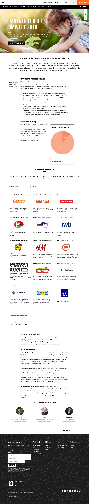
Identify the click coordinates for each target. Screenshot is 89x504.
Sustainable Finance (13, 84)
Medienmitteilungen (62, 445)
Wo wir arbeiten (14, 7)
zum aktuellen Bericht (18, 43)
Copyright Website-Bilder (12, 496)
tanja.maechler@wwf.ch (44, 421)
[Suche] (73, 2)
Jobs (46, 445)
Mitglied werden (47, 2)
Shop (57, 2)
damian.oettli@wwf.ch (69, 421)
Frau (11, 453)
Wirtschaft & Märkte (13, 86)
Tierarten (22, 7)
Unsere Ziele (5, 7)
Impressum (72, 447)
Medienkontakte (61, 447)
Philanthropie (36, 449)
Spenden (35, 447)
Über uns (48, 7)
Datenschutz (73, 445)
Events (65, 2)
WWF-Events (36, 451)
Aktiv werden (41, 7)
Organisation (48, 447)
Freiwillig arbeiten (37, 453)
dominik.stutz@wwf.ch (20, 421)
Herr (16, 453)
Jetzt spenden (84, 2)
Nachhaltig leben (31, 7)
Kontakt (47, 449)
